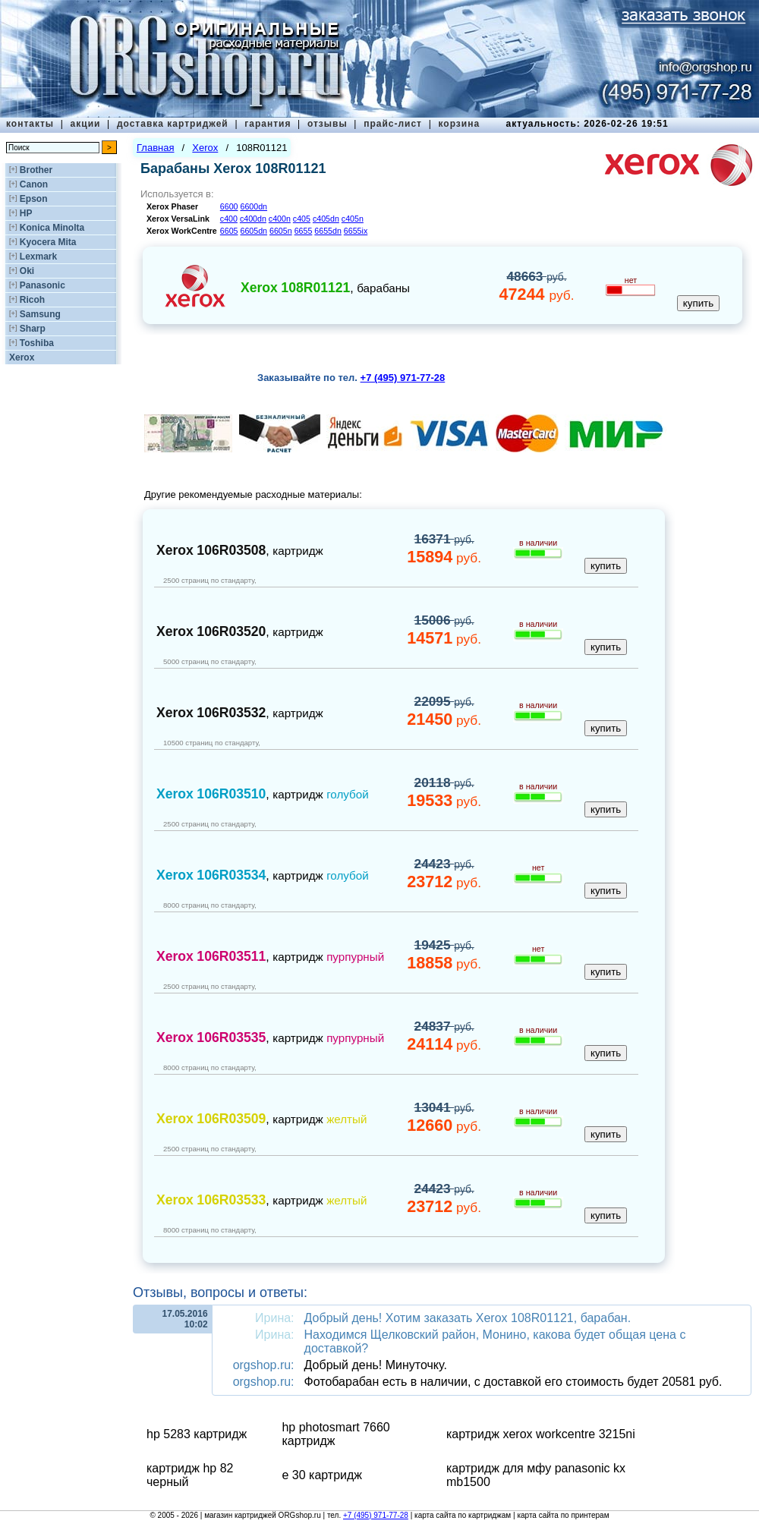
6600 (229, 206)
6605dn (253, 230)
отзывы (327, 123)
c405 (301, 218)
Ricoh (32, 299)
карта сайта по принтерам (563, 1515)
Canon (34, 184)
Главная (155, 147)
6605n (280, 230)
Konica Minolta (52, 227)
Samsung (40, 314)
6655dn (328, 230)
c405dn (326, 218)
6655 (303, 230)
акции (86, 123)
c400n (280, 218)
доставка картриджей (172, 123)
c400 (229, 218)
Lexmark (38, 256)
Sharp (33, 328)
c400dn (253, 218)
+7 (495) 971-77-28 (375, 1515)
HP (26, 213)
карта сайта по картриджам (462, 1515)
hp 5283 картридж (196, 1434)
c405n (353, 218)
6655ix (355, 230)
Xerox (21, 357)
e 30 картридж (322, 1475)
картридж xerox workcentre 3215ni (540, 1434)
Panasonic (42, 285)
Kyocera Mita (48, 242)
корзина (459, 123)
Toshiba (37, 343)
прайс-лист (393, 123)
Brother (36, 170)
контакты (30, 123)
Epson (34, 199)
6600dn (253, 206)
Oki (27, 271)
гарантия (267, 123)
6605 (229, 230)
